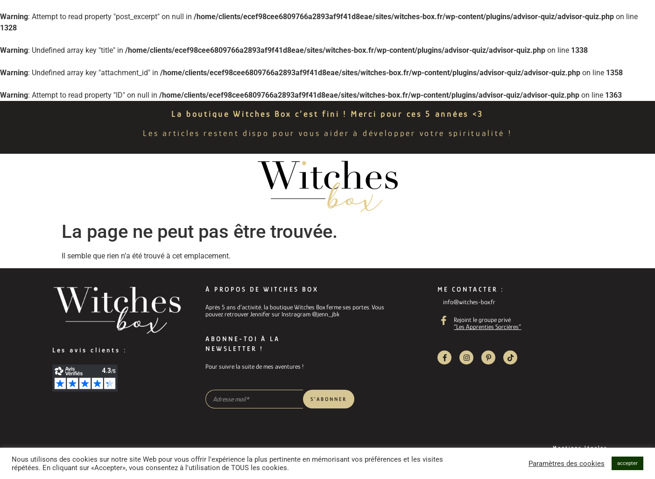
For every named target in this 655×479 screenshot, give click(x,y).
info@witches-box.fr (469, 302)
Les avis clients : (89, 350)
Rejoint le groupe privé (482, 319)
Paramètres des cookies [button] (566, 463)
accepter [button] (627, 463)
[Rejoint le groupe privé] (443, 320)
